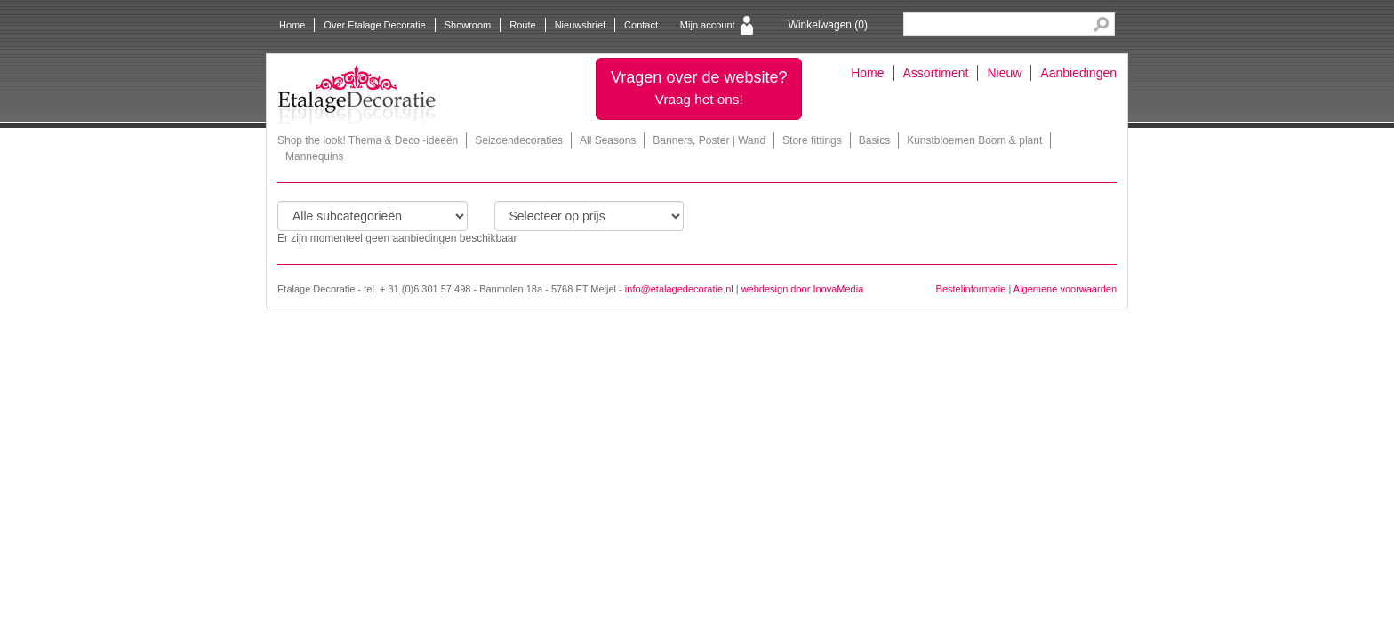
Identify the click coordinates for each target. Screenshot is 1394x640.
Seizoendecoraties (519, 140)
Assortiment (936, 73)
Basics (874, 140)
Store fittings (812, 140)
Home (292, 25)
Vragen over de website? (699, 87)
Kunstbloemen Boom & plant (974, 140)
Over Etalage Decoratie (374, 25)
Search (1101, 24)
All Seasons (608, 140)
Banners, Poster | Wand (709, 140)
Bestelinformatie (971, 289)
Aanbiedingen (1078, 73)
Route (522, 25)
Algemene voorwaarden (1065, 289)
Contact (641, 25)
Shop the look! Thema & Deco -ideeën (367, 140)
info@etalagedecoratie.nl (679, 289)
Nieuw (1004, 73)
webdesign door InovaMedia (802, 289)
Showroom (468, 25)
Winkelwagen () (828, 25)
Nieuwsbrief (580, 25)
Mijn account (707, 25)
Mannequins (314, 156)
